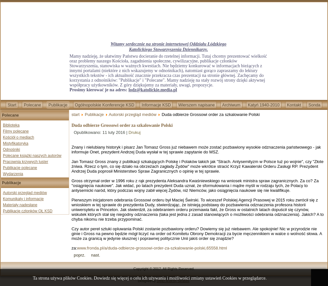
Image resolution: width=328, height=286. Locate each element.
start (75, 114)
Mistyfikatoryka (15, 143)
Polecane (32, 104)
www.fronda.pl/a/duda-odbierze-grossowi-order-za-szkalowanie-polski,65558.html (152, 248)
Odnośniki (11, 149)
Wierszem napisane (196, 104)
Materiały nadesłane (20, 205)
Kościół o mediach (18, 137)
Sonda (314, 104)
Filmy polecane (16, 131)
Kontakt (294, 104)
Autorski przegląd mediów (25, 193)
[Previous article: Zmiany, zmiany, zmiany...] (79, 255)
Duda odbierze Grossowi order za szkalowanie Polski (122, 125)
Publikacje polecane (20, 168)
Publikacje (57, 104)
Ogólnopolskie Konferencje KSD (105, 104)
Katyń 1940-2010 (264, 104)
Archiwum (231, 104)
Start (12, 104)
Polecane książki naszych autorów (32, 155)
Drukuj (134, 132)
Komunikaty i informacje (23, 199)
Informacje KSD (156, 104)
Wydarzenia (13, 174)
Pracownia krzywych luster (25, 161)
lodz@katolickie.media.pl (152, 89)
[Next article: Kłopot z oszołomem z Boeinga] (95, 255)
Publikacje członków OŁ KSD (28, 211)
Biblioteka (11, 125)
